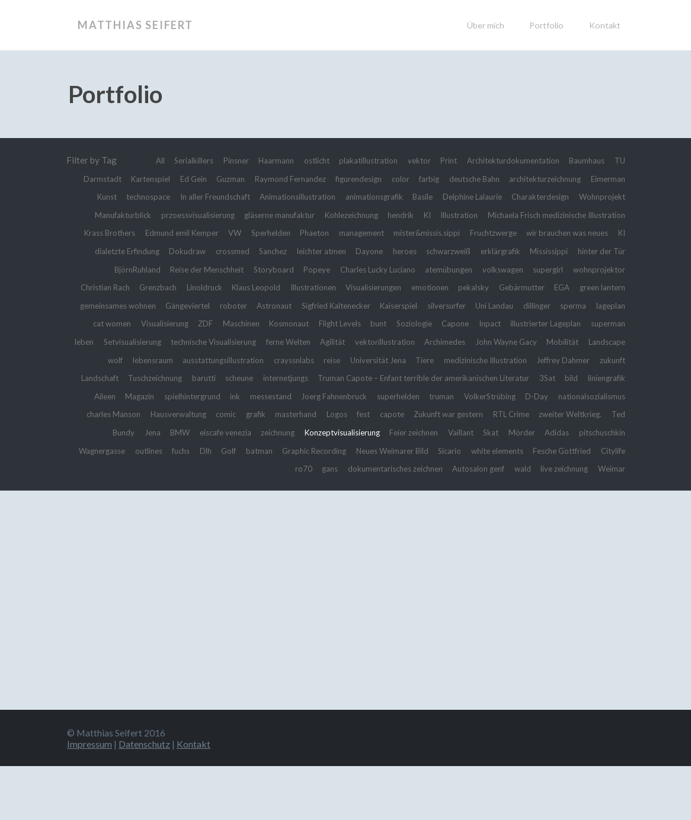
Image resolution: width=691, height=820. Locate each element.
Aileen (568, 413)
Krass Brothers (421, 232)
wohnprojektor (528, 286)
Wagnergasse (217, 486)
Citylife (268, 504)
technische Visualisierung (392, 359)
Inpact (612, 341)
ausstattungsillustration (492, 377)
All (170, 160)
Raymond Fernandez (388, 178)
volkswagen (419, 286)
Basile (613, 196)
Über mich (485, 25)
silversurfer (506, 323)
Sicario (611, 486)
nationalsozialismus (585, 432)
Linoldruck (148, 305)
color (513, 178)
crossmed (606, 250)
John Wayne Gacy (216, 377)
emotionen (406, 305)
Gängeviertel (210, 323)
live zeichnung (597, 504)
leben (243, 359)
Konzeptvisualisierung (407, 468)
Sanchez (116, 269)
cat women (185, 341)
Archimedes (148, 377)
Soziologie (529, 341)
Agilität (529, 359)
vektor (465, 160)
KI (151, 232)
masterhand (319, 450)
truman (415, 432)
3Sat (458, 413)
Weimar (609, 522)
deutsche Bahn (596, 178)
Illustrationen (272, 305)
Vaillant (542, 468)
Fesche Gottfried (210, 504)
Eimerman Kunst (229, 196)
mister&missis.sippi (221, 250)
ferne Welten (478, 359)
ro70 (302, 504)
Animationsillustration (468, 196)
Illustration (188, 232)
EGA (553, 305)
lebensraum (411, 377)
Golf (361, 486)
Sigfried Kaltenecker (378, 323)
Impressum (89, 797)
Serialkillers (208, 160)
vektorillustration (590, 359)
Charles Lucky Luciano (277, 286)
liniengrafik (523, 413)
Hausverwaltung (186, 450)
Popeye (208, 286)
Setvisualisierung (298, 359)
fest (396, 450)
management (146, 250)
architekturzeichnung (145, 196)
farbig (545, 178)
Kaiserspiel (450, 323)
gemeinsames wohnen (131, 323)
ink (185, 432)
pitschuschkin (153, 486)
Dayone (224, 269)
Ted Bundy (151, 468)
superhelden (367, 432)
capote (426, 450)
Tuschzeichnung (514, 395)
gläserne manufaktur (510, 214)
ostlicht (349, 160)
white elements (136, 504)
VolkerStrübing (470, 432)
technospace (297, 196)
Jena (191, 468)
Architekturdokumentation (572, 160)
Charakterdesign (191, 214)
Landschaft (451, 395)
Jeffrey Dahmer (347, 395)
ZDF (292, 341)
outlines (271, 486)
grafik (274, 450)
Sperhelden (603, 232)
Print (498, 160)
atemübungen (358, 286)
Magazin (608, 413)
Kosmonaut (386, 341)
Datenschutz (144, 797)
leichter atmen (170, 269)
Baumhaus (111, 178)
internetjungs (158, 413)
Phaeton (93, 250)
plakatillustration (407, 160)
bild (484, 413)
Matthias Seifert (135, 24)
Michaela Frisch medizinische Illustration (301, 232)
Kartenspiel (233, 178)
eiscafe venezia (273, 468)
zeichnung (333, 468)
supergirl (470, 286)
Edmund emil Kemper (504, 232)
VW (563, 232)
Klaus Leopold (207, 305)
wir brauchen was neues (381, 250)
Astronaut (307, 323)
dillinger (609, 323)
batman (394, 486)
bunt (489, 341)
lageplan (136, 341)
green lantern (598, 305)
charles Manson (112, 450)
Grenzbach (97, 305)
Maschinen (332, 341)
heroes (263, 269)
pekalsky (454, 305)
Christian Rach (596, 286)
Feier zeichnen (489, 468)
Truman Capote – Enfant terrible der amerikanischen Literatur (316, 413)
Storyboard (160, 286)
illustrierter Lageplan (132, 359)
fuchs (307, 486)
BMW (221, 468)
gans (331, 504)
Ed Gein (281, 178)
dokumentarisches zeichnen (405, 504)
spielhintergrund (136, 432)
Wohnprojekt (261, 214)
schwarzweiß (313, 269)
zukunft (404, 395)
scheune (609, 395)
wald (549, 504)
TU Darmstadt (171, 178)
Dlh (335, 486)
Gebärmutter (508, 305)
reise (615, 377)
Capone (575, 341)
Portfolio (546, 25)
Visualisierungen (342, 305)
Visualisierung (245, 341)
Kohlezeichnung (593, 214)
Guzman (322, 178)
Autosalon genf (500, 504)
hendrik (122, 232)
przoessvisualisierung (416, 214)
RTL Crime (563, 450)
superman (203, 359)
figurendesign (466, 178)
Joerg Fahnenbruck (295, 432)
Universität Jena (136, 395)
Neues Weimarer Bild (545, 486)
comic (240, 450)
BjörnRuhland (551, 269)
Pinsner (257, 160)
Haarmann (303, 160)
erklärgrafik (373, 269)
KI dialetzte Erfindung (482, 250)
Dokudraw (556, 250)
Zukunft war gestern (491, 450)
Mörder (610, 468)
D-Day (522, 432)
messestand (224, 432)
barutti (569, 395)
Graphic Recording (456, 486)
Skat (576, 468)
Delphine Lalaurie (114, 214)
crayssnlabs (572, 377)
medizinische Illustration (258, 395)
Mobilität (280, 377)
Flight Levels (445, 341)
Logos (365, 450)
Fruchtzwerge (297, 250)
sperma (95, 341)
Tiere (189, 395)
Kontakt (604, 25)
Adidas (104, 486)
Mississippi (428, 269)
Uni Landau (561, 323)
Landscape (329, 377)
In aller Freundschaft (373, 196)
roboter (262, 323)
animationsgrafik (557, 196)
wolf (369, 377)
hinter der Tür (487, 269)
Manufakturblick (330, 214)
